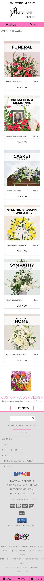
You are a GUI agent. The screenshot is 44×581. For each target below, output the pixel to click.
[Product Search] (22, 418)
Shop (11, 24)
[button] (22, 520)
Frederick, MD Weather (10, 559)
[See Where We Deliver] (22, 432)
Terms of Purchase (29, 567)
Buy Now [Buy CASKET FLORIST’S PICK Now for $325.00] (22, 196)
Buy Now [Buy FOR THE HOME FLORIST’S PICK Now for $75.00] (22, 360)
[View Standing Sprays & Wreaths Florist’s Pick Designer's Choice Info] (22, 222)
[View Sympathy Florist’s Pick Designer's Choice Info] (22, 277)
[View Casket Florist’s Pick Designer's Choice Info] (22, 168)
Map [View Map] (22, 578)
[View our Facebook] (16, 475)
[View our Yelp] (28, 475)
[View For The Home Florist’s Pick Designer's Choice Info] (22, 332)
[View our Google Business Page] (20, 475)
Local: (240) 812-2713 (22, 493)
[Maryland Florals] (22, 18)
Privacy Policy (11, 567)
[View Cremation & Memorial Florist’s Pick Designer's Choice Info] (22, 113)
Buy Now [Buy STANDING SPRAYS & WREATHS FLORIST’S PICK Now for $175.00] (22, 251)
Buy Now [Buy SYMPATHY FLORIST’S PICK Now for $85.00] (22, 305)
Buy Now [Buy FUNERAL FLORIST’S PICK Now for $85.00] (22, 87)
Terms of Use (22, 571)
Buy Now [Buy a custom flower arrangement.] (22, 408)
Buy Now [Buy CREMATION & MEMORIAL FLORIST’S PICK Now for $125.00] (22, 142)
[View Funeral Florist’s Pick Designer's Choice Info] (22, 59)
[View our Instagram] (24, 475)
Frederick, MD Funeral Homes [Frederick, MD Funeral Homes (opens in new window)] (14, 546)
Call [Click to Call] (7, 578)
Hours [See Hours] (36, 578)
